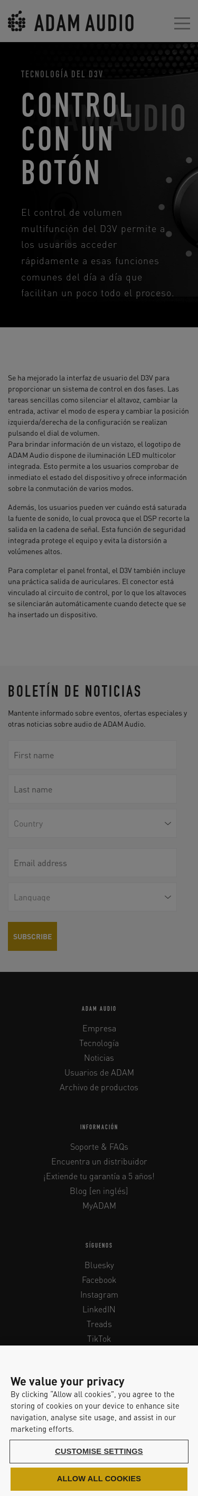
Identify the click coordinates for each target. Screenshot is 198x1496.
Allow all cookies (99, 1478)
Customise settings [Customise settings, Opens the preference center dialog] (99, 1451)
